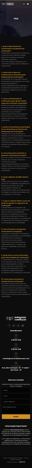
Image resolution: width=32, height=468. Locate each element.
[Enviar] (16, 416)
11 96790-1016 (16, 340)
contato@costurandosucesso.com (16, 359)
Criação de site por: (12, 462)
